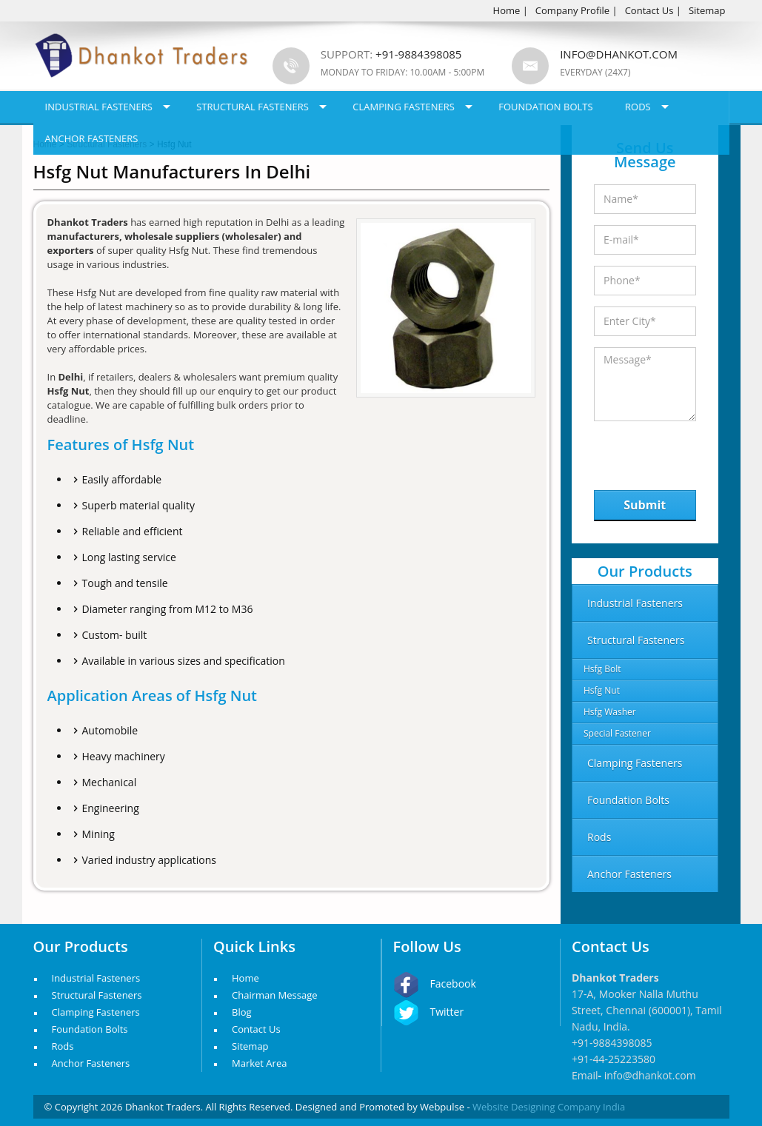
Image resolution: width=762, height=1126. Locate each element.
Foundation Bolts (545, 106)
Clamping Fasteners (403, 106)
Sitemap (707, 10)
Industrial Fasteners (99, 106)
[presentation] (670, 452)
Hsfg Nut (602, 690)
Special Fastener (617, 733)
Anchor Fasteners (91, 138)
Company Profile (572, 10)
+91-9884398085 (612, 1043)
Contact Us (649, 10)
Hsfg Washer (610, 712)
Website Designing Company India (548, 1106)
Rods (638, 106)
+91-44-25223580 (613, 1059)
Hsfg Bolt (602, 669)
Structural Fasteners (252, 106)
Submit (645, 505)
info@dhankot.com (619, 54)
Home (507, 10)
